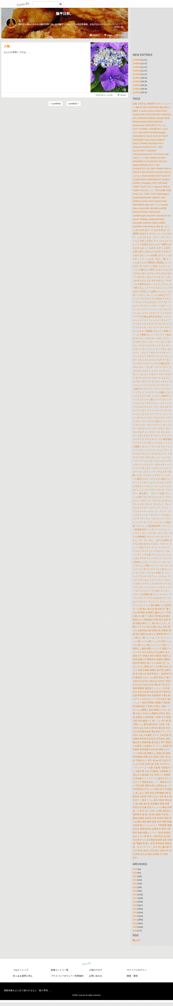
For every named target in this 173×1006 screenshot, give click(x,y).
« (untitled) (55, 103)
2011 (135, 919)
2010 (135, 923)
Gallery (94, 35)
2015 (135, 905)
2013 (135, 912)
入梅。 (8, 46)
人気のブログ (95, 970)
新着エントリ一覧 (59, 970)
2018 (135, 894)
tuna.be (86, 963)
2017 (135, 898)
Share (120, 35)
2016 (135, 901)
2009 (135, 927)
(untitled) (137, 60)
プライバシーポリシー (62, 976)
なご (20, 20)
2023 (135, 876)
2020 (135, 887)
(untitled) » (73, 103)
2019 (135, 891)
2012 (135, 916)
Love (108, 35)
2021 (135, 883)
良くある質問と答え (23, 976)
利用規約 (79, 976)
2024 (135, 872)
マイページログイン (137, 970)
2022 (135, 880)
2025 (135, 869)
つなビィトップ (20, 970)
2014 (135, 909)
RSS (136, 940)
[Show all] (118, 27)
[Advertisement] (64, 115)
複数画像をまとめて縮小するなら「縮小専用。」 (28, 990)
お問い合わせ (95, 976)
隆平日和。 (64, 14)
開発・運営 (132, 976)
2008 (135, 930)
